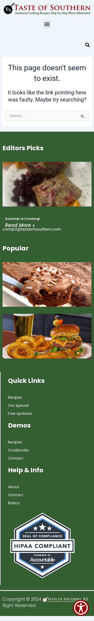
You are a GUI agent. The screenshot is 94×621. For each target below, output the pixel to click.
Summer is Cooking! (22, 218)
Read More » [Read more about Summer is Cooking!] (20, 225)
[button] (47, 24)
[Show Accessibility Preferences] (81, 608)
